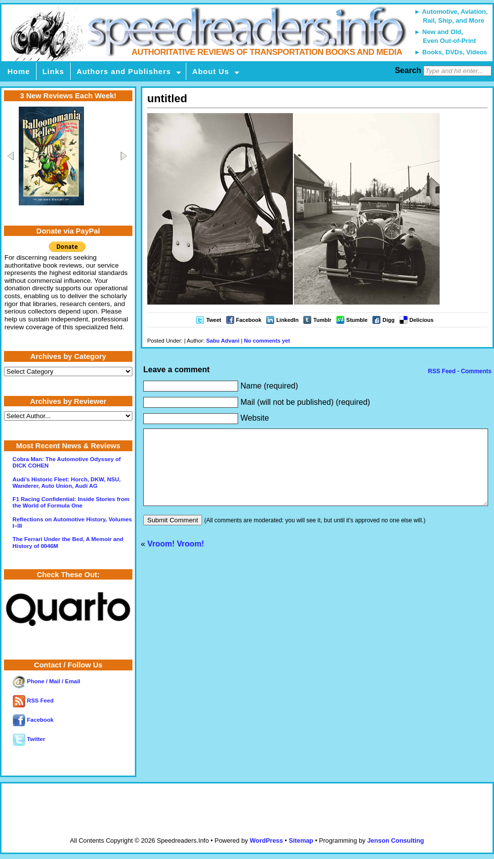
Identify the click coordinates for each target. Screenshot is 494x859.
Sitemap (300, 840)
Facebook (248, 320)
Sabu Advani (222, 341)
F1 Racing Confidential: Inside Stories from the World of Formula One (70, 502)
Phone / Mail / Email (46, 681)
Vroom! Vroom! (175, 558)
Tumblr (322, 320)
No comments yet (267, 341)
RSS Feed (33, 700)
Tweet (213, 320)
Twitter (29, 739)
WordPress (266, 840)
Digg (388, 320)
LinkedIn (287, 320)
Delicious (422, 320)
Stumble (357, 320)
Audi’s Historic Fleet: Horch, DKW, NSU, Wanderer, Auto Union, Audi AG (66, 482)
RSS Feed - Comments (459, 371)
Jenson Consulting (395, 840)
